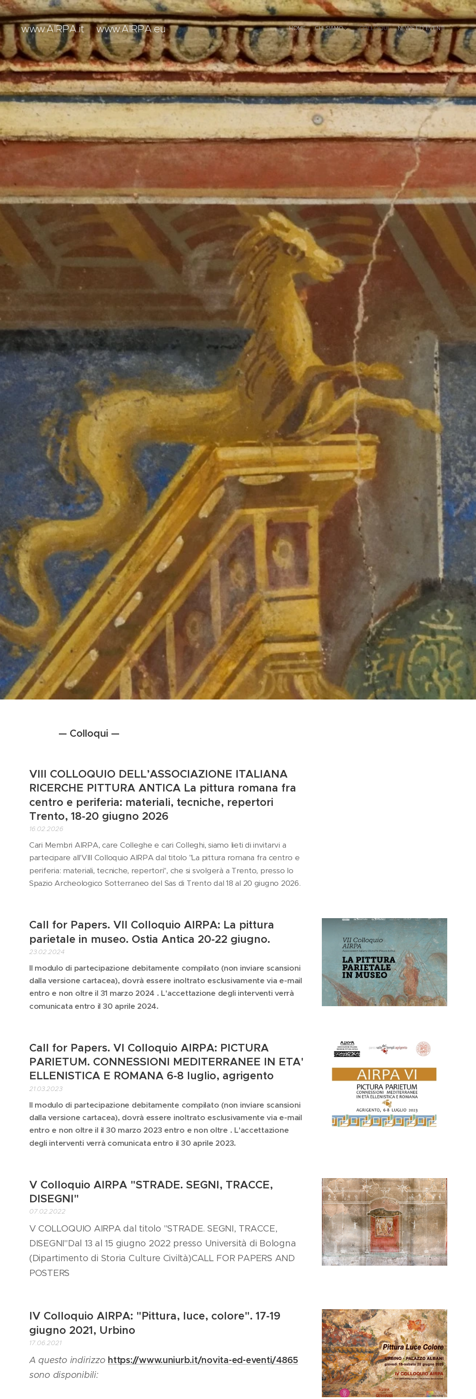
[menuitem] (412, 29)
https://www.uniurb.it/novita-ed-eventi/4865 (203, 1360)
